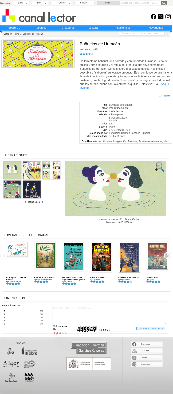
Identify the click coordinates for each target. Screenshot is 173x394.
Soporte (84, 3)
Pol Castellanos (124, 279)
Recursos (40, 27)
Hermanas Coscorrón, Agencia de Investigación (73, 278)
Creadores (68, 27)
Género (61, 3)
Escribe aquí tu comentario (109, 315)
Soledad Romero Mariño (43, 279)
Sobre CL (14, 27)
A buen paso (116, 114)
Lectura (93, 27)
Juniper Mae (152, 277)
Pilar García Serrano (13, 281)
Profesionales (122, 27)
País (39, 3)
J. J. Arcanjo (95, 279)
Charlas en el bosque (44, 277)
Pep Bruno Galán (89, 49)
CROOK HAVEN (97, 277)
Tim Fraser (150, 279)
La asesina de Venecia (128, 277)
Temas (107, 3)
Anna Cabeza (67, 281)
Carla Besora (116, 111)
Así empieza (165, 96)
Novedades (156, 27)
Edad (20, 3)
